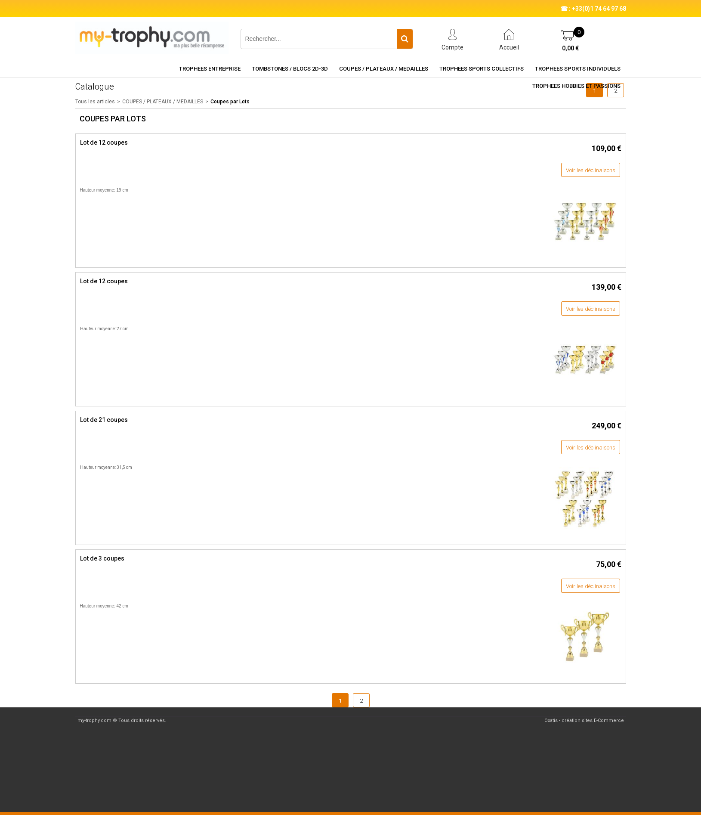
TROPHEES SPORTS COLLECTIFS (481, 68)
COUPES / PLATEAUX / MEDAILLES (383, 68)
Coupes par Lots (230, 102)
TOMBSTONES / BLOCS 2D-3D (290, 68)
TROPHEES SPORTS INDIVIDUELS (578, 68)
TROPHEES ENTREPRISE (210, 68)
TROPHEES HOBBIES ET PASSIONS (576, 86)
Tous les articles (95, 102)
